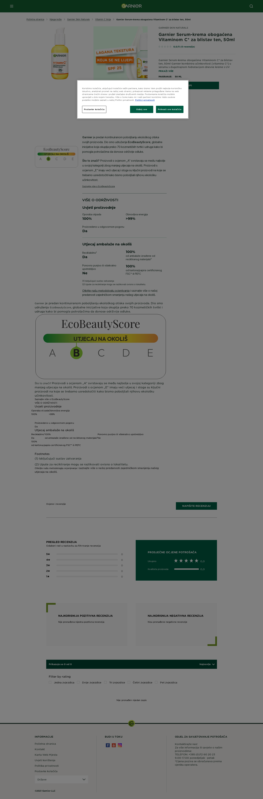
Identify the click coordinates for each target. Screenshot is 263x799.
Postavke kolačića (94, 109)
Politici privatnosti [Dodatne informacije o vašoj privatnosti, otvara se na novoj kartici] (145, 100)
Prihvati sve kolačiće (170, 109)
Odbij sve (141, 109)
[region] (133, 99)
